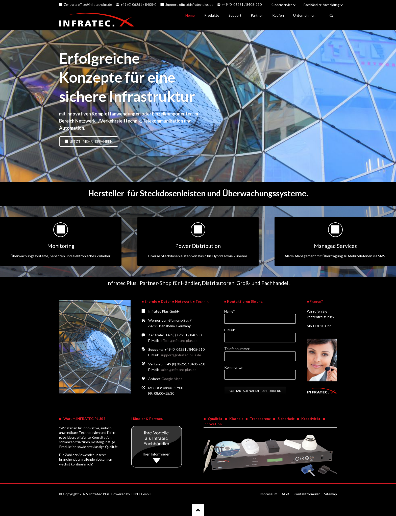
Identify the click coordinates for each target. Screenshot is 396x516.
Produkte (211, 15)
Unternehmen (304, 15)
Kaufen (278, 15)
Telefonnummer (237, 348)
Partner (257, 15)
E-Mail (232, 329)
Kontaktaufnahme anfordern (255, 391)
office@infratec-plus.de (178, 340)
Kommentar (233, 367)
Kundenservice (281, 5)
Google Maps (171, 379)
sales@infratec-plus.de (178, 369)
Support (235, 15)
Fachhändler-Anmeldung (321, 5)
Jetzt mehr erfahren (91, 141)
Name (232, 311)
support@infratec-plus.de (180, 355)
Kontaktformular (306, 494)
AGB (285, 494)
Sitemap (330, 494)
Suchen (331, 16)
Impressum (268, 494)
